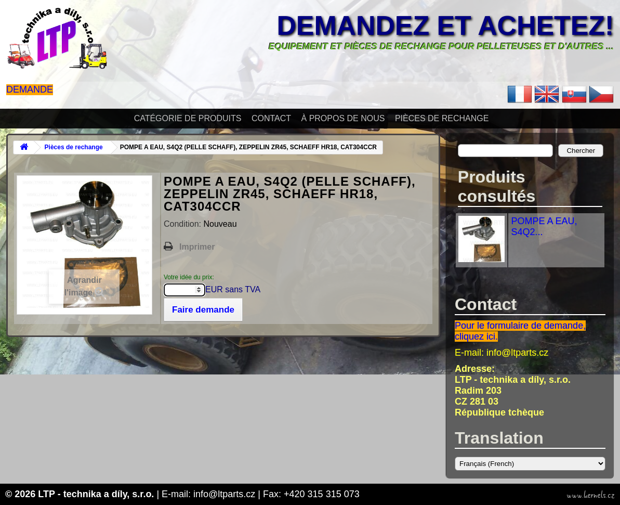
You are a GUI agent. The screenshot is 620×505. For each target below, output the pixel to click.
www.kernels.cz (590, 495)
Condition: (184, 223)
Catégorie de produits (188, 118)
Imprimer (197, 246)
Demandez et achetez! (445, 25)
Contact (271, 118)
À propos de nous (343, 118)
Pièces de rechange (442, 118)
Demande (29, 89)
